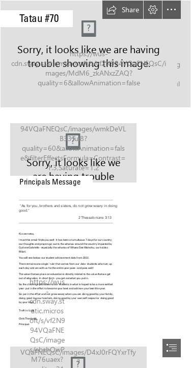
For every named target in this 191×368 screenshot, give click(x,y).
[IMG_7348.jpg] (95, 150)
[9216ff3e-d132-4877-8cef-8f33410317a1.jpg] (95, 54)
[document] (95, 184)
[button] (122, 10)
